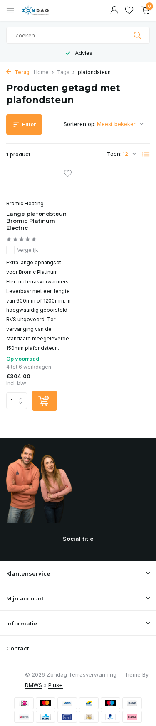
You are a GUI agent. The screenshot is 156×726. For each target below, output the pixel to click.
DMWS (33, 685)
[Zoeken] (78, 35)
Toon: (114, 153)
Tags (66, 72)
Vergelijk (22, 250)
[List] (146, 154)
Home (44, 72)
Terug (18, 72)
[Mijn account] (114, 10)
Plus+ (55, 685)
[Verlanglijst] (129, 10)
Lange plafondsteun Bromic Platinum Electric (36, 220)
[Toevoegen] (44, 401)
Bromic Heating (25, 203)
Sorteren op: (80, 124)
